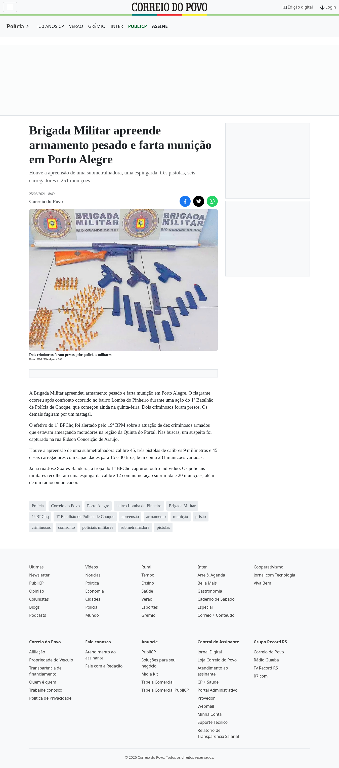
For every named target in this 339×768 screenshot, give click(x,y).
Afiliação (37, 652)
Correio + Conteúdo (216, 615)
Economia (94, 591)
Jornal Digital (210, 652)
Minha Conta (210, 714)
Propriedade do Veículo (51, 660)
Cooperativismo (268, 567)
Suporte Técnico (213, 722)
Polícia (15, 26)
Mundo (92, 615)
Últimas (36, 567)
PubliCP (36, 583)
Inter (202, 567)
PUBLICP (137, 26)
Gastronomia (210, 591)
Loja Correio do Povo (217, 660)
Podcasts (37, 615)
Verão (146, 599)
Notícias (92, 575)
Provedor (206, 698)
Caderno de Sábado (216, 599)
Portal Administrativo (218, 690)
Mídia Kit (149, 674)
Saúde (147, 591)
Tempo (147, 575)
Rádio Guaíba (266, 660)
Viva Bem (262, 583)
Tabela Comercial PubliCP (165, 690)
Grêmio (148, 615)
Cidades (92, 599)
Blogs (34, 607)
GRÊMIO (96, 26)
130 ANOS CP (50, 26)
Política (92, 583)
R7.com (261, 676)
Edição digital (300, 7)
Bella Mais (207, 583)
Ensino (147, 583)
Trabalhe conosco (45, 690)
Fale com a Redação (103, 666)
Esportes (149, 607)
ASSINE (160, 26)
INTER (117, 26)
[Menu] (10, 7)
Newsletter (39, 575)
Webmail (206, 706)
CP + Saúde (208, 682)
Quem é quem (42, 682)
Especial (205, 607)
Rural (146, 567)
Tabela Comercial (157, 682)
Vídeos (91, 567)
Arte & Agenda (211, 575)
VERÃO (76, 26)
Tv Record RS (266, 668)
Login (330, 7)
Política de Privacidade (50, 698)
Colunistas (39, 599)
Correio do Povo (269, 652)
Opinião (36, 591)
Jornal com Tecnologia (274, 575)
